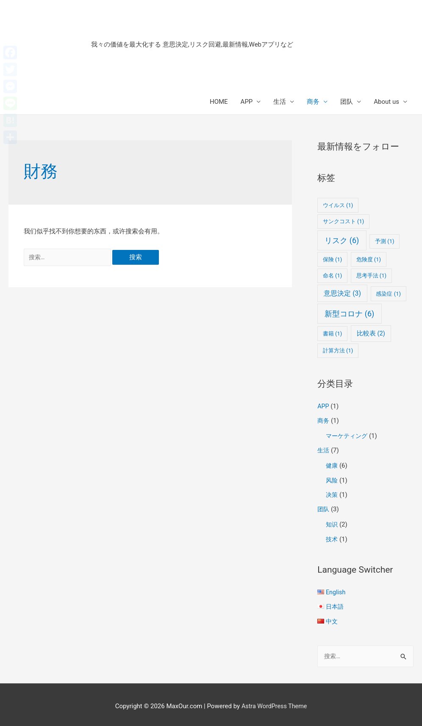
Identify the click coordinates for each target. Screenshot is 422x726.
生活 (279, 101)
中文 (332, 617)
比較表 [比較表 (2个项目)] (371, 333)
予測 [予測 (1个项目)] (384, 241)
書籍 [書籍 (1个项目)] (332, 333)
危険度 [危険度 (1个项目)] (368, 259)
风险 (332, 478)
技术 (332, 536)
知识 (332, 522)
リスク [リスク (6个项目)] (342, 240)
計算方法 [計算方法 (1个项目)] (338, 350)
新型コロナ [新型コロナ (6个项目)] (349, 313)
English (336, 589)
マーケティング (348, 435)
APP (247, 101)
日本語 (335, 603)
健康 (332, 464)
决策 (332, 493)
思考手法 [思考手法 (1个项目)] (371, 275)
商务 (313, 101)
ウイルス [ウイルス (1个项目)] (338, 205)
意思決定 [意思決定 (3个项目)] (342, 293)
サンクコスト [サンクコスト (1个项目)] (343, 221)
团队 (346, 101)
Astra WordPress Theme (274, 703)
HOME (219, 101)
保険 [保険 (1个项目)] (332, 259)
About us (386, 101)
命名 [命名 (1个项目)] (332, 275)
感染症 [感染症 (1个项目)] (388, 294)
